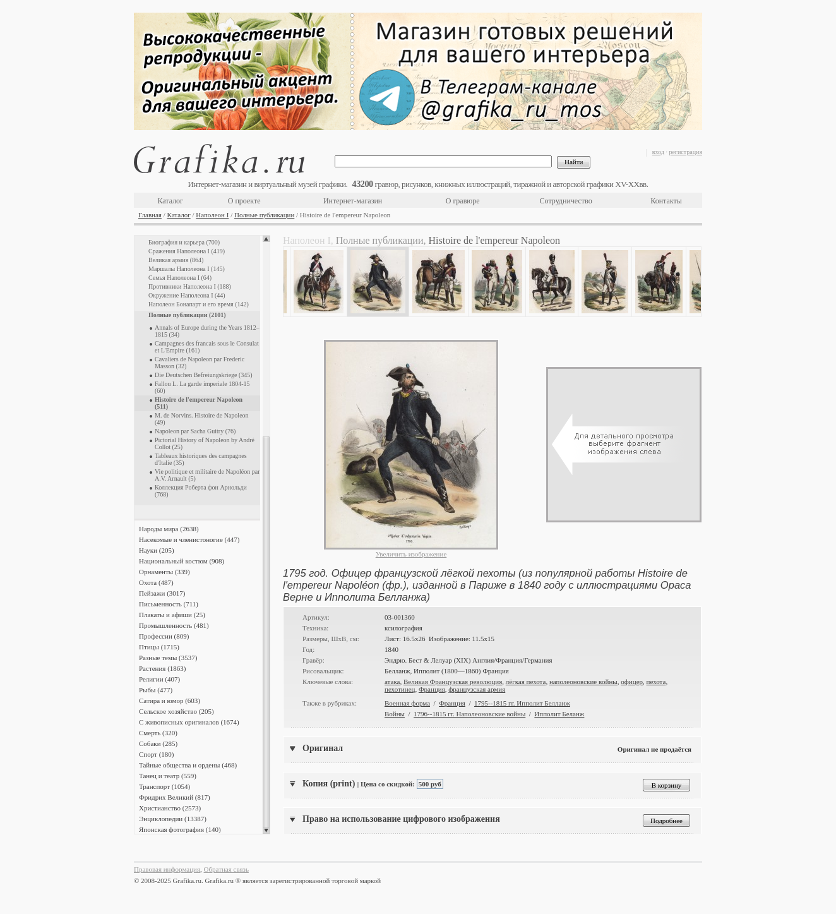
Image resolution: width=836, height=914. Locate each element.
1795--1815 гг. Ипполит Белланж (522, 703)
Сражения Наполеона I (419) (186, 251)
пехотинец (400, 689)
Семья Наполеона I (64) (180, 277)
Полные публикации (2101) (187, 314)
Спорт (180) (156, 754)
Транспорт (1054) (164, 786)
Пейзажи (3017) (162, 593)
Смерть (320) (158, 733)
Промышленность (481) (174, 625)
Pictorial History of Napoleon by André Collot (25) (204, 443)
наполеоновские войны (583, 681)
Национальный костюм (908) (181, 561)
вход (658, 151)
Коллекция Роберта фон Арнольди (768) (201, 491)
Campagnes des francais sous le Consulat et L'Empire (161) (207, 347)
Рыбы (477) (155, 690)
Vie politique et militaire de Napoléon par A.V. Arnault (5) (207, 475)
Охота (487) (156, 582)
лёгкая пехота (526, 681)
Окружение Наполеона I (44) (186, 295)
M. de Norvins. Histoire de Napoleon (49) (202, 419)
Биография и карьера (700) (184, 242)
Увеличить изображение (411, 554)
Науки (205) (156, 550)
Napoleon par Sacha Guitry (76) (195, 431)
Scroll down (266, 830)
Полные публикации (264, 215)
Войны (395, 714)
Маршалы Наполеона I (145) (186, 268)
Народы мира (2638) (169, 528)
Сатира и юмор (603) (169, 700)
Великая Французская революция (452, 681)
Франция (432, 689)
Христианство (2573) (170, 808)
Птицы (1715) (159, 647)
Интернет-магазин (352, 200)
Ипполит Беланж (559, 714)
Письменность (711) (168, 604)
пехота (656, 681)
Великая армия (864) (175, 259)
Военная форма (407, 703)
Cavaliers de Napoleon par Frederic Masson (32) (199, 363)
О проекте (244, 200)
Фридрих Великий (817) (174, 797)
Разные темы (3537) (168, 657)
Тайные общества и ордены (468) (188, 765)
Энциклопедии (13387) (172, 818)
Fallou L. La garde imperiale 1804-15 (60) (202, 387)
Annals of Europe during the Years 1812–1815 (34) (207, 331)
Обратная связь (226, 869)
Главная (150, 215)
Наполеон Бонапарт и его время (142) (198, 304)
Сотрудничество (566, 200)
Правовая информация (167, 869)
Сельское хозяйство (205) (176, 711)
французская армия (476, 689)
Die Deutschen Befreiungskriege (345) (204, 374)
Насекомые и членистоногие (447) (189, 539)
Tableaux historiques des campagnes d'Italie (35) (201, 459)
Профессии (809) (164, 636)
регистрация (685, 151)
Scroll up (266, 239)
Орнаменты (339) (164, 571)
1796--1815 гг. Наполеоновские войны (469, 714)
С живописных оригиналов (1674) (189, 722)
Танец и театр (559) (167, 775)
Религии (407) (159, 679)
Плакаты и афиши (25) (172, 614)
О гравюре (463, 200)
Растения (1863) (162, 668)
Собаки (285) (158, 743)
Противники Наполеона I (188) (189, 286)
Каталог (170, 200)
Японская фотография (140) (180, 829)
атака (392, 681)
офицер (632, 681)
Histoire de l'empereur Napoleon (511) (198, 403)
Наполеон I (212, 215)
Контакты (666, 200)
